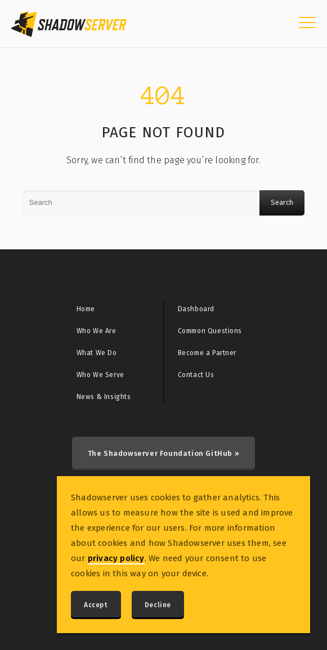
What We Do (97, 353)
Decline (158, 605)
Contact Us (196, 375)
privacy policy (116, 558)
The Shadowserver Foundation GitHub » (164, 453)
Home (86, 309)
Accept (96, 605)
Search (282, 202)
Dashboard (196, 309)
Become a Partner (207, 353)
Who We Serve (100, 375)
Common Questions (210, 331)
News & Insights (104, 397)
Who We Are (97, 331)
